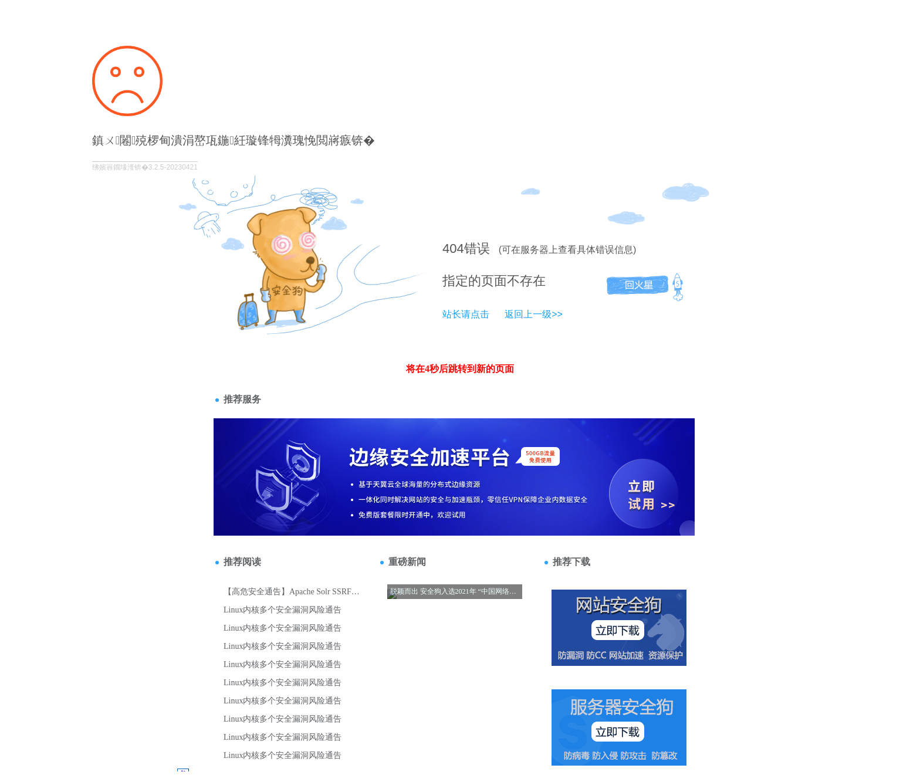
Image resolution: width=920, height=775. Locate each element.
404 (453, 248)
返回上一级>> (534, 314)
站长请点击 (465, 314)
